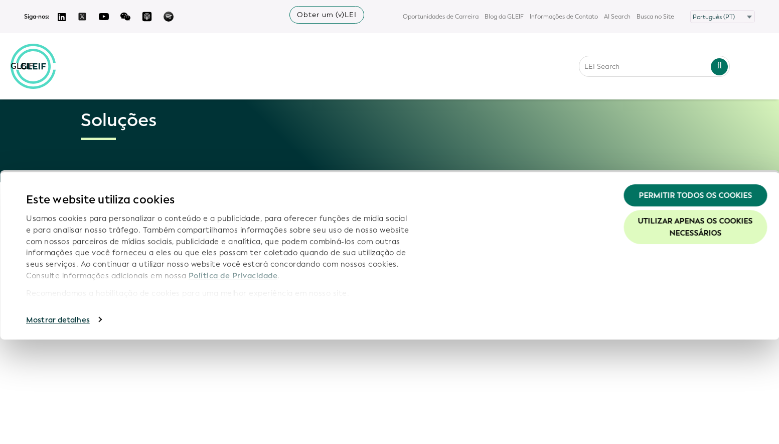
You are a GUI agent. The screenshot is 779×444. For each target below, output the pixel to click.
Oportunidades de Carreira (441, 17)
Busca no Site (655, 17)
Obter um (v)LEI (327, 15)
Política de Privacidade (233, 380)
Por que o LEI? (108, 228)
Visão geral (103, 214)
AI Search (617, 17)
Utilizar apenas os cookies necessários (695, 332)
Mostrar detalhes (58, 424)
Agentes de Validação (104, 271)
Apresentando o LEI (118, 247)
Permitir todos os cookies (695, 300)
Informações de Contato (564, 17)
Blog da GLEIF (504, 17)
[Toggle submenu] (171, 248)
